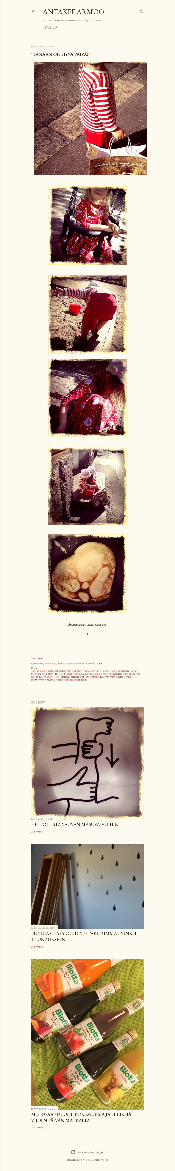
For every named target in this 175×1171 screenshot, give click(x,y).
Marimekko (77, 663)
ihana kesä (50, 663)
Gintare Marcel (100, 1159)
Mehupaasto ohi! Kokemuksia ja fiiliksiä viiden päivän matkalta (81, 1117)
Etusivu (50, 27)
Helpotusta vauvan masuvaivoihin (75, 824)
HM (41, 663)
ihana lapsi (64, 663)
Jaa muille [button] (37, 658)
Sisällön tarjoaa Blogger (87, 1152)
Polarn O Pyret (93, 663)
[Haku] (141, 11)
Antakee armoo (73, 11)
